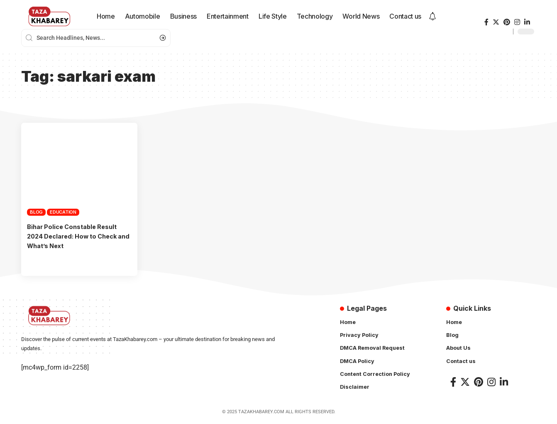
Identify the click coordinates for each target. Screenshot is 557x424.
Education (63, 212)
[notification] (432, 16)
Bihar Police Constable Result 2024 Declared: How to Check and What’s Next (76, 236)
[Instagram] (517, 22)
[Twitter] (496, 22)
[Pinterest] (506, 22)
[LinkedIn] (527, 22)
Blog (36, 212)
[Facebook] (486, 22)
